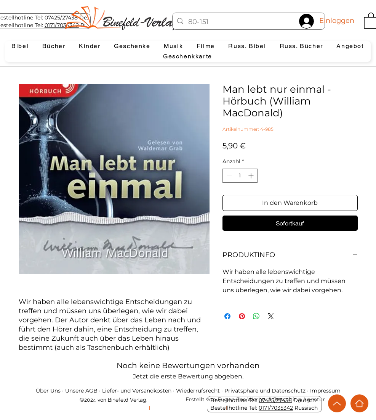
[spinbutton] (240, 175)
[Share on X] (270, 316)
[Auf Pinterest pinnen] (241, 316)
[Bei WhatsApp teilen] (256, 316)
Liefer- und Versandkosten (136, 390)
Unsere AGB (81, 390)
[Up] (337, 403)
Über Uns (49, 390)
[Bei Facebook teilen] (227, 316)
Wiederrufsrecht (198, 390)
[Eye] (128, 17)
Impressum (325, 390)
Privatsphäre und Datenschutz (265, 390)
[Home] (359, 403)
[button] (20, 46)
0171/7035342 (276, 407)
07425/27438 (61, 17)
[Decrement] (228, 175)
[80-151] (248, 22)
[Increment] (251, 175)
